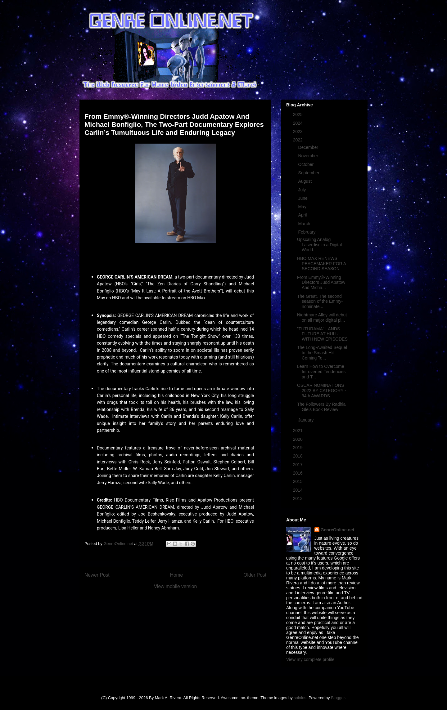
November (308, 155)
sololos (300, 697)
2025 (298, 114)
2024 (298, 123)
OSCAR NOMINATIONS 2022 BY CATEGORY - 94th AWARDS (321, 390)
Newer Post (97, 575)
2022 (298, 139)
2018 (298, 455)
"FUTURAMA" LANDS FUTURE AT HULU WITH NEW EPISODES (322, 334)
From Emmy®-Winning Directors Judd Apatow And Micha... (321, 282)
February (307, 232)
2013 (298, 498)
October (306, 164)
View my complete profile (310, 659)
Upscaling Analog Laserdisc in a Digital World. (319, 244)
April (303, 214)
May (302, 206)
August (305, 181)
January (306, 420)
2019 (298, 447)
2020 (298, 439)
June (303, 198)
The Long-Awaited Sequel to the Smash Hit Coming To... (322, 352)
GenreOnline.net (337, 529)
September (309, 172)
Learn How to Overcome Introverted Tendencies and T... (321, 371)
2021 (298, 430)
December (308, 147)
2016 (298, 473)
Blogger (338, 697)
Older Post (254, 575)
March (304, 223)
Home (176, 575)
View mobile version (175, 586)
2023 (298, 131)
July (302, 189)
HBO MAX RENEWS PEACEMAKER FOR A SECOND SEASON (321, 263)
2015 (298, 481)
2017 (298, 464)
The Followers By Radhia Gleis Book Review (321, 407)
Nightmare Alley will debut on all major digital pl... (322, 317)
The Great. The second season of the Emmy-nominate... (320, 301)
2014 (298, 490)
